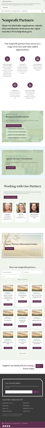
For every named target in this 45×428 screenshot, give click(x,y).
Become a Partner (10, 197)
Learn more (10, 167)
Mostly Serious (18, 415)
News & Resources (7, 411)
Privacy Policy (4, 415)
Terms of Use (10, 415)
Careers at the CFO (28, 408)
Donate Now (39, 366)
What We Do (26, 403)
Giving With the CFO (7, 403)
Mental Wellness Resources (16, 134)
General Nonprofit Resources (17, 137)
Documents (8, 241)
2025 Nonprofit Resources (16, 128)
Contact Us (5, 408)
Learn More (5, 7)
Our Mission (26, 405)
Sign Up (36, 391)
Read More (9, 248)
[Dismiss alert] (44, 1)
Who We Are (5, 405)
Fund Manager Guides (13, 125)
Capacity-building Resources (17, 131)
